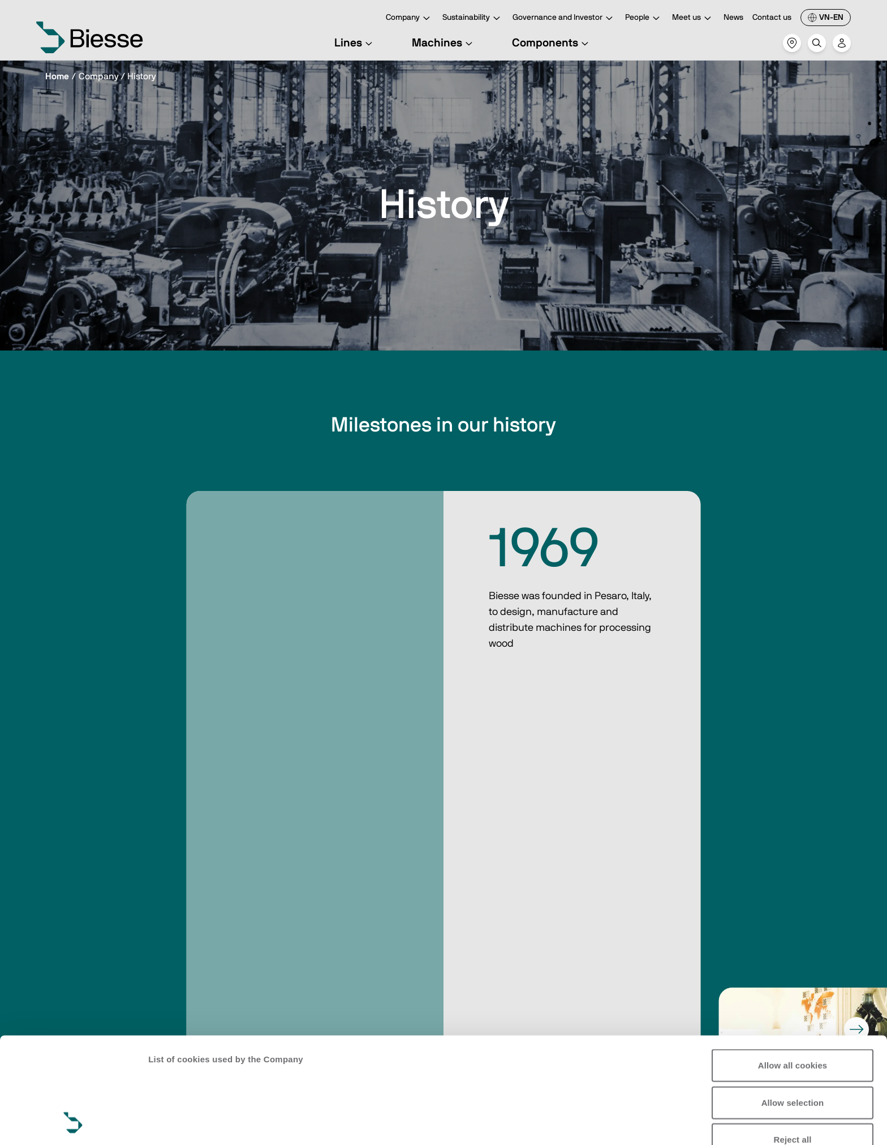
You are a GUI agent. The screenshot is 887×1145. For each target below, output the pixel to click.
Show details (174, 1122)
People (644, 18)
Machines (444, 43)
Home (57, 76)
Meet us (693, 18)
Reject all (793, 1040)
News (733, 18)
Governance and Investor (564, 18)
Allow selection (792, 1003)
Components (552, 43)
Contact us (771, 18)
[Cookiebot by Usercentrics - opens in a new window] (73, 1122)
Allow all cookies (793, 966)
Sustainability (472, 18)
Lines (355, 43)
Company (409, 18)
